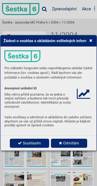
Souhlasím (29, 143)
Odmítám (69, 143)
